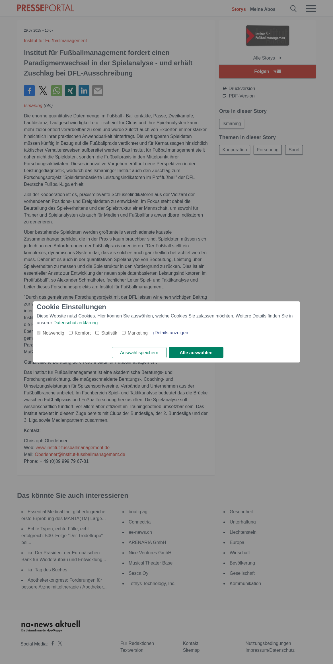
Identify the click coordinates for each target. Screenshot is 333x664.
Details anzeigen (171, 332)
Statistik (109, 333)
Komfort (83, 333)
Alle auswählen (196, 352)
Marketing (138, 333)
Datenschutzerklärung (76, 322)
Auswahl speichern (139, 352)
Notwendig (53, 333)
